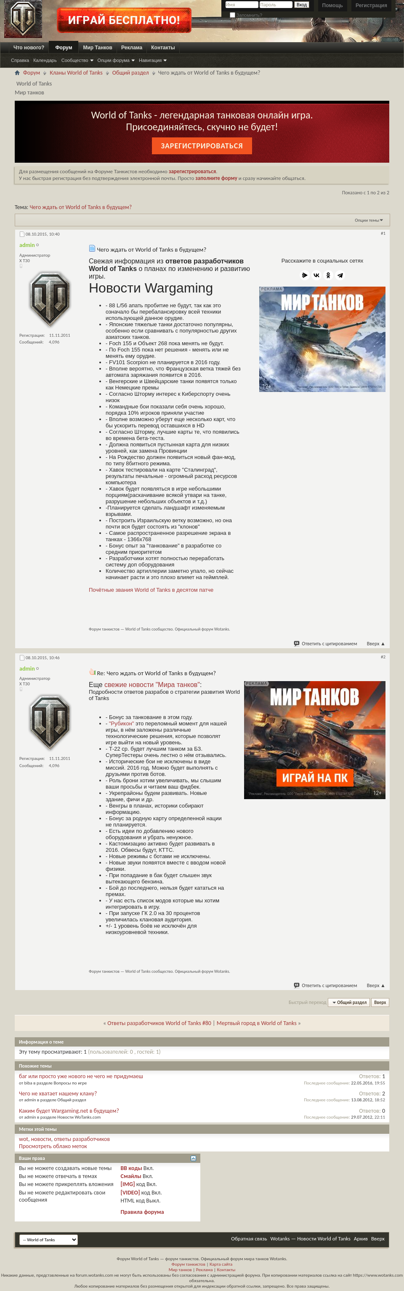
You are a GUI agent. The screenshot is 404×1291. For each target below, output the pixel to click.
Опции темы (367, 220)
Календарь (45, 60)
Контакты (163, 48)
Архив (361, 1238)
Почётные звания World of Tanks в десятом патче (151, 590)
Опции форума (114, 60)
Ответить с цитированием (326, 644)
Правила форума (142, 1212)
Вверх (376, 644)
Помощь (332, 5)
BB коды (131, 1168)
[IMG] (127, 1184)
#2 (383, 657)
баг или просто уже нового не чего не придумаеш (81, 1076)
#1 (383, 233)
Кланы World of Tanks (76, 72)
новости (41, 1139)
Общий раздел (130, 72)
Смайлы (130, 1176)
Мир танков (180, 1269)
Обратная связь (249, 1238)
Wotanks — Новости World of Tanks (311, 1238)
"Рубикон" (121, 723)
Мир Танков (97, 48)
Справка (20, 60)
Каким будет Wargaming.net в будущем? (69, 1110)
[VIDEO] (130, 1192)
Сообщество (74, 60)
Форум (63, 48)
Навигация (150, 60)
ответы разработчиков (82, 1139)
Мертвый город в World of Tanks (257, 1023)
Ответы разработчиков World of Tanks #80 (159, 1023)
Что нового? (28, 48)
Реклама (131, 48)
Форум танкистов (188, 1264)
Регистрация (371, 5)
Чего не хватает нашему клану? (58, 1093)
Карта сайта (221, 1264)
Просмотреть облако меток (53, 1146)
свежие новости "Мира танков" (152, 684)
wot (23, 1139)
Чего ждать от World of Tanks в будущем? (81, 207)
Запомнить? (246, 15)
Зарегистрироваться (202, 145)
